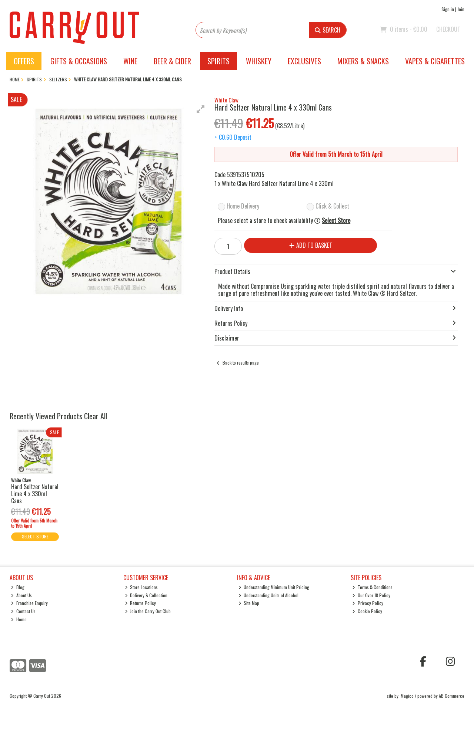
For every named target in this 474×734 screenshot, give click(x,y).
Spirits (218, 61)
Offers (24, 61)
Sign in (447, 9)
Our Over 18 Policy (371, 595)
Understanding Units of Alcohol (268, 595)
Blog (17, 587)
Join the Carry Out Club (148, 611)
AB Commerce (451, 696)
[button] (201, 109)
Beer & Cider (172, 61)
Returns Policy (140, 603)
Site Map (249, 603)
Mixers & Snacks (363, 61)
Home (19, 619)
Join (460, 9)
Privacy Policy (367, 603)
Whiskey (258, 61)
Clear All (95, 416)
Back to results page (241, 362)
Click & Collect (332, 206)
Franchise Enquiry (29, 603)
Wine (130, 61)
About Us (21, 595)
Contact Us (23, 611)
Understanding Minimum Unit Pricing (274, 587)
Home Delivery (243, 206)
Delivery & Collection (146, 595)
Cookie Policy (367, 611)
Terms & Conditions (372, 587)
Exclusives (304, 61)
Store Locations (141, 587)
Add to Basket (310, 245)
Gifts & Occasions (78, 61)
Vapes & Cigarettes (435, 61)
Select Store (336, 220)
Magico (407, 696)
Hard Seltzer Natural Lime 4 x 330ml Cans (35, 493)
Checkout (448, 29)
